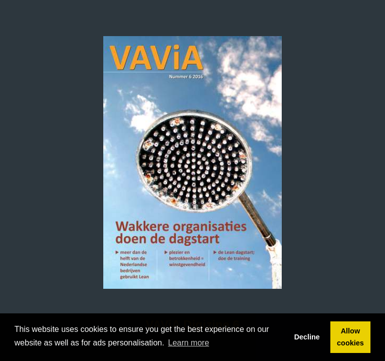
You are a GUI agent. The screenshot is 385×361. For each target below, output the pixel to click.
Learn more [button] (188, 342)
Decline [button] (307, 337)
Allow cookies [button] (350, 337)
